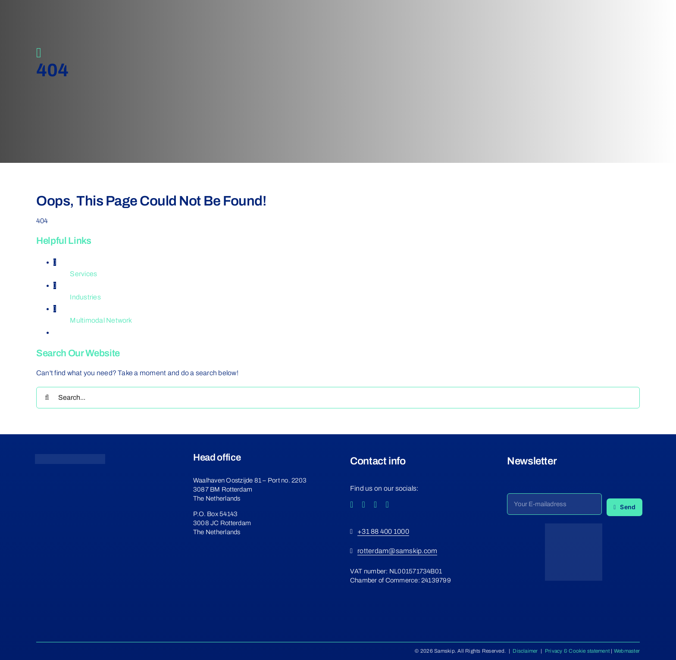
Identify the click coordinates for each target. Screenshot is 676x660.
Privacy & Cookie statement (577, 651)
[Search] (47, 397)
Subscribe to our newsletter (549, 488)
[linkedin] (387, 504)
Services (83, 273)
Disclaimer (525, 651)
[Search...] (338, 397)
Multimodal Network (101, 320)
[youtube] (375, 504)
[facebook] (352, 504)
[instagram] (364, 504)
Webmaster (627, 651)
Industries (85, 297)
